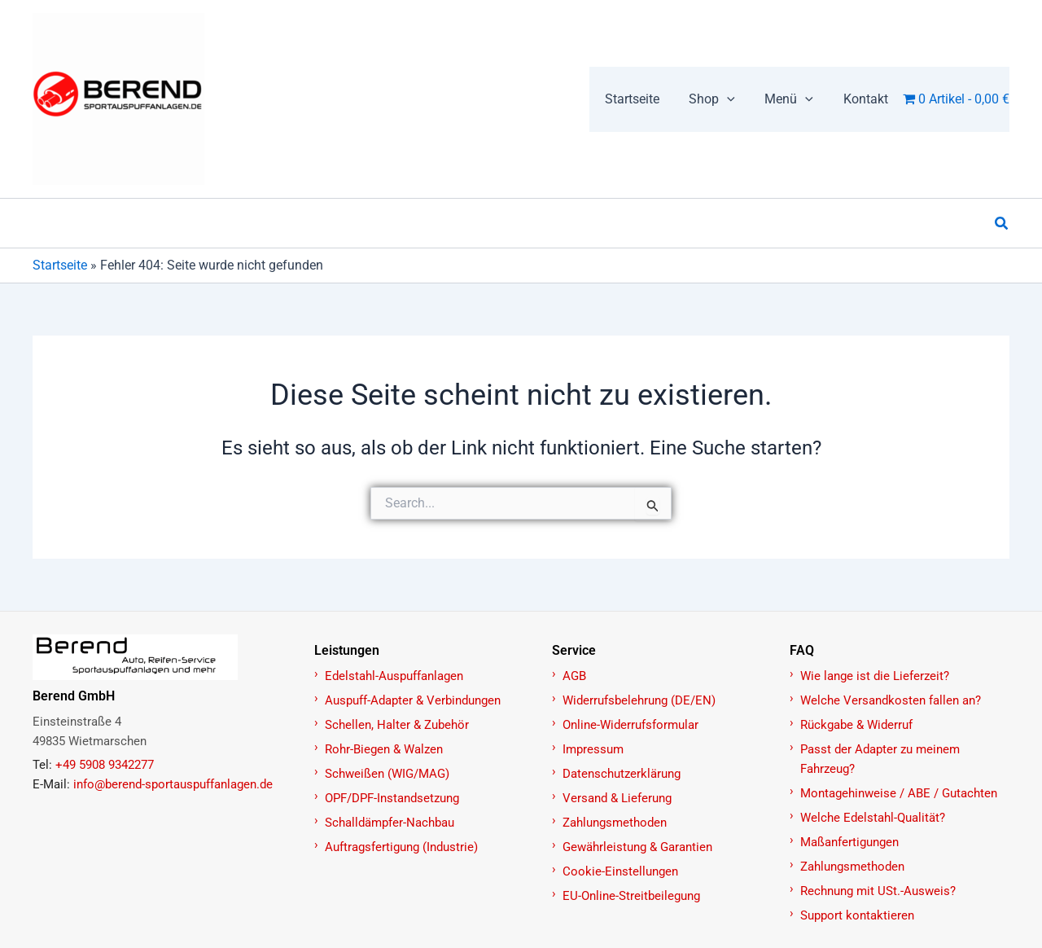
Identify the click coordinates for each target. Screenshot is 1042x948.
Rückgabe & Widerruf (856, 725)
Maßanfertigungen (849, 842)
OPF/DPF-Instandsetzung (392, 798)
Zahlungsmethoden (615, 822)
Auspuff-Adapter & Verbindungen (413, 700)
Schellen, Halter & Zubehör (397, 725)
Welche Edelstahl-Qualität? (872, 817)
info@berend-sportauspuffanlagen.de (173, 784)
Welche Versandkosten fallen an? (890, 700)
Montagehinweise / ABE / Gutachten (898, 793)
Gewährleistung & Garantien (637, 847)
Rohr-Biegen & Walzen (384, 749)
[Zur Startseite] (164, 657)
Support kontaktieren (857, 915)
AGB (574, 676)
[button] (721, 99)
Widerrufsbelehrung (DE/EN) (639, 700)
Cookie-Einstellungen (620, 871)
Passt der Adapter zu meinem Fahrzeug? (880, 759)
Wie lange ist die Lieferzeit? (874, 676)
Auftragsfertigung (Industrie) (401, 847)
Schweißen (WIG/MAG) (387, 773)
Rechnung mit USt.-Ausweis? (878, 891)
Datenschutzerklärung (622, 773)
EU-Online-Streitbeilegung (631, 896)
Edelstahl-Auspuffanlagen (394, 676)
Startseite (60, 265)
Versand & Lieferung (617, 798)
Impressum (593, 749)
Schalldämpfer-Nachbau (389, 822)
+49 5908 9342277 (104, 764)
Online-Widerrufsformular (630, 725)
